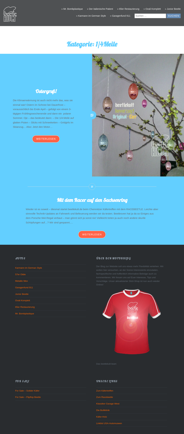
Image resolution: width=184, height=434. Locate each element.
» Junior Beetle (173, 9)
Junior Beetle (22, 294)
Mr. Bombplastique (24, 313)
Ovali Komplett (22, 300)
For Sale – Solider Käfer (27, 390)
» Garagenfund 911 (120, 15)
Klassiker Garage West (107, 403)
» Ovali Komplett (152, 9)
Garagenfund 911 (24, 287)
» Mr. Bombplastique (72, 9)
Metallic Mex (21, 281)
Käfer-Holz (101, 417)
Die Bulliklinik (103, 410)
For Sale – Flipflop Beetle (28, 397)
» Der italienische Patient (100, 9)
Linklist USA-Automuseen (109, 423)
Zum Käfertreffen (104, 390)
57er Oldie (20, 274)
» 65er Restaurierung (128, 9)
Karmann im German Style (28, 268)
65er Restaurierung (25, 307)
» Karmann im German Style (91, 15)
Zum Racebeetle (104, 397)
